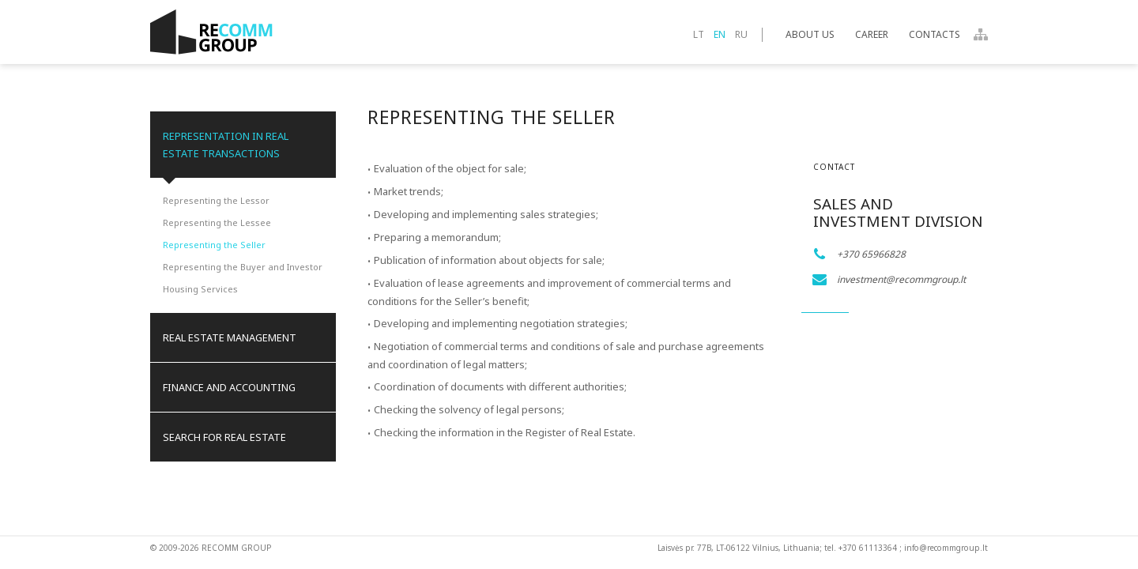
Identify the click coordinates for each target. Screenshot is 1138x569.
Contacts (934, 34)
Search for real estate (224, 437)
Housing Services (200, 289)
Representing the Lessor (216, 200)
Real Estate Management (229, 337)
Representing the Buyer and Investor (242, 267)
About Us (810, 34)
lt (698, 34)
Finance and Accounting (229, 387)
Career (871, 34)
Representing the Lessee (217, 222)
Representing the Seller (214, 245)
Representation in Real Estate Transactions (225, 144)
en (719, 34)
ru (741, 34)
